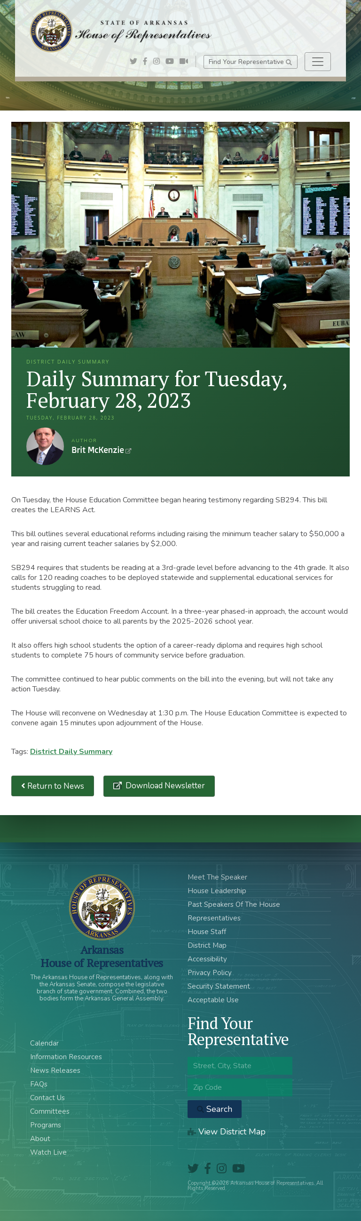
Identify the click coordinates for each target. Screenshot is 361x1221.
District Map (207, 945)
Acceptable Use (213, 1000)
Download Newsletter (164, 785)
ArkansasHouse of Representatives (101, 956)
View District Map (227, 1131)
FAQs (38, 1084)
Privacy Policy (210, 972)
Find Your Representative (250, 61)
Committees (50, 1111)
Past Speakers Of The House (234, 904)
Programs (45, 1125)
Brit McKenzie (45, 446)
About (40, 1138)
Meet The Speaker (217, 877)
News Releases (55, 1070)
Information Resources (66, 1057)
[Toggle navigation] (318, 61)
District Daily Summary (71, 751)
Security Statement (219, 986)
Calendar (44, 1043)
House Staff (207, 931)
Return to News (52, 786)
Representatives (214, 918)
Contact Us (47, 1097)
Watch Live (48, 1152)
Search (214, 1109)
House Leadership (217, 891)
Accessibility (207, 959)
